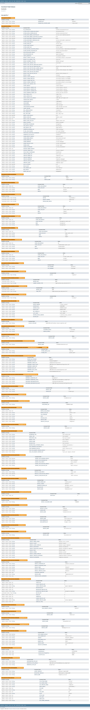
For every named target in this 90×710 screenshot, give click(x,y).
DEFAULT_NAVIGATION (34, 546)
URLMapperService (24, 624)
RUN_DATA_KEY (40, 487)
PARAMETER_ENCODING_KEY (28, 129)
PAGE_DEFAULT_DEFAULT (28, 125)
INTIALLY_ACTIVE (43, 508)
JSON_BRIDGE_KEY (45, 404)
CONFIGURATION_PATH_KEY (32, 661)
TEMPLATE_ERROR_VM (27, 157)
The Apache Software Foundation (14, 708)
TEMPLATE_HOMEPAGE (27, 159)
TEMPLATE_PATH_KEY (45, 421)
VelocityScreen (22, 294)
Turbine (12, 17)
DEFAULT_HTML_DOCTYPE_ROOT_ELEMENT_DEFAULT (33, 68)
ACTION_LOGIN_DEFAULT (28, 41)
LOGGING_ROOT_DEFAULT (28, 99)
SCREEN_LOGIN (26, 145)
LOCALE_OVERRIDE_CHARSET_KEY (30, 92)
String (13, 21)
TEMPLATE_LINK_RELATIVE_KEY (41, 475)
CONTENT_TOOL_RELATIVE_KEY (41, 465)
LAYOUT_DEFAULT (26, 85)
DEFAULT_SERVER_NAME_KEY (29, 78)
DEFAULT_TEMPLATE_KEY (39, 568)
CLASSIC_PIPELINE (32, 323)
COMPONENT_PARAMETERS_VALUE (32, 379)
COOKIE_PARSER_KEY (41, 481)
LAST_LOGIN (35, 313)
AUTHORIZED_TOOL (32, 434)
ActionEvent (17, 194)
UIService (18, 611)
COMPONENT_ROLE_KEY (31, 367)
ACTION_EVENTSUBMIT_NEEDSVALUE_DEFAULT (32, 38)
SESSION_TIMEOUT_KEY (28, 150)
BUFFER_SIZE (36, 281)
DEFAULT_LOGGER (26, 75)
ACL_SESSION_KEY (27, 29)
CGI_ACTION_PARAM (43, 681)
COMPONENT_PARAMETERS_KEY (31, 377)
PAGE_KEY (38, 594)
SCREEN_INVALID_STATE (28, 143)
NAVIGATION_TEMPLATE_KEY (41, 589)
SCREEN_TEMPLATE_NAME (41, 599)
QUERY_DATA (41, 698)
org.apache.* (3, 10)
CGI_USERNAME (50, 268)
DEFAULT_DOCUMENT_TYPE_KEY (29, 61)
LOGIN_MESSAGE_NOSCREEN (28, 106)
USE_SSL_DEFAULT (27, 164)
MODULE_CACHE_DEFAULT (28, 115)
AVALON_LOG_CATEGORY (32, 359)
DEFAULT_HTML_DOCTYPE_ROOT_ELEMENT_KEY (32, 69)
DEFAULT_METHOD (46, 199)
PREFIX (39, 191)
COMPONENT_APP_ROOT (31, 360)
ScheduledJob (18, 239)
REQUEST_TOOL (32, 439)
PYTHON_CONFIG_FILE (45, 350)
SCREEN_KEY (38, 596)
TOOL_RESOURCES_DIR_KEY (34, 448)
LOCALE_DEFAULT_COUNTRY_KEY (29, 89)
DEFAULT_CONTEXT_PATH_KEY (29, 57)
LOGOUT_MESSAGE (26, 108)
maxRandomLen (41, 651)
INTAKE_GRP (48, 391)
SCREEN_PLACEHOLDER (27, 146)
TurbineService (19, 174)
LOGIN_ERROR (26, 103)
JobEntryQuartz (22, 498)
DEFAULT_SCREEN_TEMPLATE (35, 553)
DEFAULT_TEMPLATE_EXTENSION (36, 555)
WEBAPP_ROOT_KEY (27, 171)
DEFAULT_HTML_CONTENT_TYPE (29, 62)
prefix (51, 274)
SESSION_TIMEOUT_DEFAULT (29, 148)
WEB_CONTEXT (26, 169)
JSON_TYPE (38, 291)
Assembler (44, 347)
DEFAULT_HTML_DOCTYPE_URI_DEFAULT (31, 71)
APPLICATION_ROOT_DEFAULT (29, 52)
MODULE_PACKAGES (27, 122)
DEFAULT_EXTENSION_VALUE (40, 565)
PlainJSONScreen (22, 286)
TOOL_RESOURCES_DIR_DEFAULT (35, 446)
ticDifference (41, 654)
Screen (16, 251)
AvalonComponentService (29, 355)
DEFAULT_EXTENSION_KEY (40, 563)
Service (16, 334)
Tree (14, 1)
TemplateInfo (20, 667)
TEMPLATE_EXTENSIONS (34, 557)
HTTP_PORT (41, 691)
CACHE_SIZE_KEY (41, 187)
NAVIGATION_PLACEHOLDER (28, 124)
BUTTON (44, 197)
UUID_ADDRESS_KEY (27, 167)
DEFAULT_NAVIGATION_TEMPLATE (36, 548)
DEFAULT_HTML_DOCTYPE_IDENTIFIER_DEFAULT (32, 64)
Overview (2, 1)
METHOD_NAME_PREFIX (47, 201)
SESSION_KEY (35, 316)
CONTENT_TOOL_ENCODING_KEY (41, 460)
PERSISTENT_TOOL (32, 437)
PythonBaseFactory (32, 347)
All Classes (2, 3)
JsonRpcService (22, 394)
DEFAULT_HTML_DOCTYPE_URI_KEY (30, 73)
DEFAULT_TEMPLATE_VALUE (40, 570)
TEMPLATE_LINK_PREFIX (39, 471)
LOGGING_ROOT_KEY (27, 101)
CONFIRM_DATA (36, 306)
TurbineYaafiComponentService (30, 374)
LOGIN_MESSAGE (26, 104)
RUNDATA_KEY (40, 641)
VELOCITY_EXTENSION (42, 644)
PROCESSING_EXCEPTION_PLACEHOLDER (31, 132)
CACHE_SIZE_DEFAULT (42, 186)
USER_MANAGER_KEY (44, 520)
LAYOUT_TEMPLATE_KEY (40, 584)
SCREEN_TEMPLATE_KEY (40, 598)
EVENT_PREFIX (42, 686)
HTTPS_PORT (41, 695)
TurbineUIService (20, 604)
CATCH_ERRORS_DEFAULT (43, 634)
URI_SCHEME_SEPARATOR (44, 700)
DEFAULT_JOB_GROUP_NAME (46, 501)
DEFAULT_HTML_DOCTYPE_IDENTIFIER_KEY (31, 66)
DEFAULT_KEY (48, 389)
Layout (16, 204)
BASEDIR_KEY (41, 21)
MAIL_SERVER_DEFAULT (28, 110)
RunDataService (22, 478)
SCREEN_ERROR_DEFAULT (28, 138)
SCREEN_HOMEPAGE (27, 141)
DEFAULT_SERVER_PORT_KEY (29, 80)
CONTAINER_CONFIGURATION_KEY (32, 381)
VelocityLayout (22, 271)
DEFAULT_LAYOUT (33, 543)
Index (22, 1)
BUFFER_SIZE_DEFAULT (45, 410)
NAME (39, 189)
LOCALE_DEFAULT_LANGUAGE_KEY (30, 90)
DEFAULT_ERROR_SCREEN (34, 541)
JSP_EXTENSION (44, 414)
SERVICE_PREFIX (46, 331)
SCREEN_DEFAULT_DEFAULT (28, 136)
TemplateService (23, 560)
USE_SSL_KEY (26, 166)
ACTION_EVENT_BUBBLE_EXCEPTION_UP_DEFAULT (33, 36)
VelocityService (22, 630)
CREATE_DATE (35, 309)
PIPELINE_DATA (44, 417)
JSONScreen (21, 277)
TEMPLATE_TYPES (39, 601)
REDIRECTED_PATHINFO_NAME (44, 23)
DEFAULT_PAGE (33, 550)
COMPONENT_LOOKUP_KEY (32, 366)
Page (16, 227)
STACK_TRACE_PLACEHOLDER (29, 152)
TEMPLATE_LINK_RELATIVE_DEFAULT (42, 473)
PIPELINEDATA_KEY (42, 639)
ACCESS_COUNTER (36, 304)
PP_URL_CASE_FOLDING (28, 131)
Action (16, 182)
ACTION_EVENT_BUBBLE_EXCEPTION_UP (31, 34)
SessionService (22, 531)
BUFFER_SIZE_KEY (44, 412)
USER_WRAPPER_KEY (44, 521)
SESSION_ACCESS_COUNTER (38, 314)
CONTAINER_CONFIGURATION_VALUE (33, 383)
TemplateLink (22, 468)
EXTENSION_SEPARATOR (39, 572)
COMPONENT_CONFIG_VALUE (32, 364)
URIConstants (17, 677)
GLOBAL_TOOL (32, 436)
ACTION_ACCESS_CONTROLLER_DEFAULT (31, 31)
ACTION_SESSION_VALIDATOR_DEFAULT (31, 48)
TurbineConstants (15, 26)
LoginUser (21, 263)
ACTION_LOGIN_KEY (27, 43)
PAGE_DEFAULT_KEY (27, 127)
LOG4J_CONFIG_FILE (27, 94)
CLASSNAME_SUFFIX (47, 329)
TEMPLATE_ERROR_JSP (27, 153)
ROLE (45, 177)
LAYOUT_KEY (38, 582)
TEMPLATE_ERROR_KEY (27, 155)
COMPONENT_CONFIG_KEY (32, 362)
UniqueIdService (23, 617)
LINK (42, 416)
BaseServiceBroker (19, 326)
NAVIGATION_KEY (39, 587)
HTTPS (40, 693)
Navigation (17, 216)
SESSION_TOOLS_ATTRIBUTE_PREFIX (36, 444)
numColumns (52, 495)
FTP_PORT (41, 688)
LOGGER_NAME (42, 510)
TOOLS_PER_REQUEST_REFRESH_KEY (36, 451)
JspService (19, 407)
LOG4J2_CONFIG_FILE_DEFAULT (29, 97)
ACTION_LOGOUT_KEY (27, 47)
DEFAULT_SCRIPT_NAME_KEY (29, 76)
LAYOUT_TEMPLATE (38, 671)
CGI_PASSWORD (50, 266)
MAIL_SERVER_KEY (27, 111)
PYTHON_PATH (44, 352)
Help (25, 1)
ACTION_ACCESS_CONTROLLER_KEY (30, 33)
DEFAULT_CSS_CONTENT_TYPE (29, 59)
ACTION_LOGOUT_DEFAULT (28, 45)
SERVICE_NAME (47, 179)
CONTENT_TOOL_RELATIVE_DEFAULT (42, 463)
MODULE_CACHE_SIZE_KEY (28, 120)
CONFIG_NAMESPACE (27, 55)
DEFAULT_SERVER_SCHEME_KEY (29, 82)
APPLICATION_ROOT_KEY (28, 54)
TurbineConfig (16, 657)
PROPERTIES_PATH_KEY (31, 664)
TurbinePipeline (18, 319)
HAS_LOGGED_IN (36, 311)
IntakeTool (20, 386)
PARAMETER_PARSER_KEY (42, 485)
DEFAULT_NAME (38, 567)
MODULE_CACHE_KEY (27, 117)
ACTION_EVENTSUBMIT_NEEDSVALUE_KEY (31, 40)
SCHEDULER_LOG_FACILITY (28, 134)
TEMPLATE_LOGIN (26, 162)
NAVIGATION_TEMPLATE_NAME (42, 591)
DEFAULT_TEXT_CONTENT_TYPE (29, 83)
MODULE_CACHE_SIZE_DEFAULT (29, 118)
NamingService (22, 424)
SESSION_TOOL (32, 443)
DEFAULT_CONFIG (40, 483)
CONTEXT (39, 637)
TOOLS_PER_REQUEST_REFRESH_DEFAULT (37, 450)
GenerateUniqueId (17, 647)
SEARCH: (76, 3)
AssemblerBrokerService (28, 340)
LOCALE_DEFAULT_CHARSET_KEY (29, 87)
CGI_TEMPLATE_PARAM (43, 684)
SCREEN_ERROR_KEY (27, 139)
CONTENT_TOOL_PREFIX (39, 461)
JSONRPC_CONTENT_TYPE (38, 283)
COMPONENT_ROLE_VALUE (32, 369)
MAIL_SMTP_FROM (26, 113)
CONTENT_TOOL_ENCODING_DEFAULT (42, 458)
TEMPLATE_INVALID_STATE (28, 160)
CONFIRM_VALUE (36, 307)
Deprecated (18, 1)
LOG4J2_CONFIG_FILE (27, 96)
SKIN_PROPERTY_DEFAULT (47, 608)
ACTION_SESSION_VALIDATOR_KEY (30, 50)
